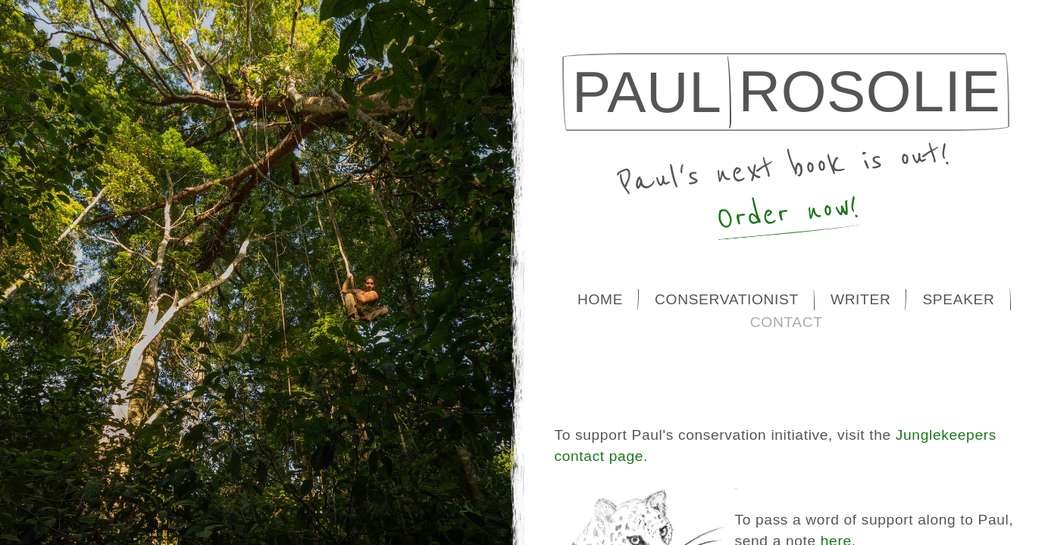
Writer (861, 299)
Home (600, 299)
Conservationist (727, 299)
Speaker (958, 299)
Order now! (788, 213)
